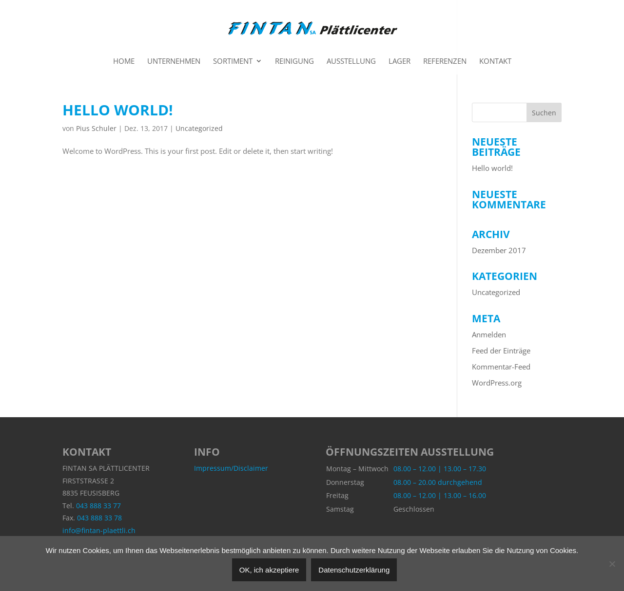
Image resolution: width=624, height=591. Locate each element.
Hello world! (117, 110)
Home (124, 61)
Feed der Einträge (501, 350)
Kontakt (495, 61)
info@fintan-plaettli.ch (99, 530)
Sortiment (233, 61)
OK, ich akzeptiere (269, 570)
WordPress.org (497, 383)
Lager (399, 61)
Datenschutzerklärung (354, 570)
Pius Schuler (96, 128)
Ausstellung (351, 61)
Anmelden (489, 334)
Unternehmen (173, 61)
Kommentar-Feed (501, 366)
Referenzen (445, 61)
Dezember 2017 (499, 250)
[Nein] (612, 564)
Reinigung (294, 61)
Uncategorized (199, 128)
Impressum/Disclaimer (231, 468)
